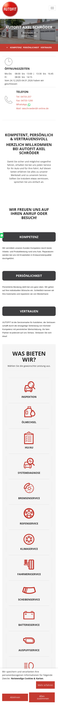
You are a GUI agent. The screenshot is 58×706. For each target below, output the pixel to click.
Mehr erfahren (45, 685)
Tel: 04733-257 (23, 96)
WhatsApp (23, 104)
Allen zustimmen (43, 697)
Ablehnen (15, 697)
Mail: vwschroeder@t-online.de (32, 108)
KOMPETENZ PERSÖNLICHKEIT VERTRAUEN (29, 47)
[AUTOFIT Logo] (10, 9)
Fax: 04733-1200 (24, 100)
